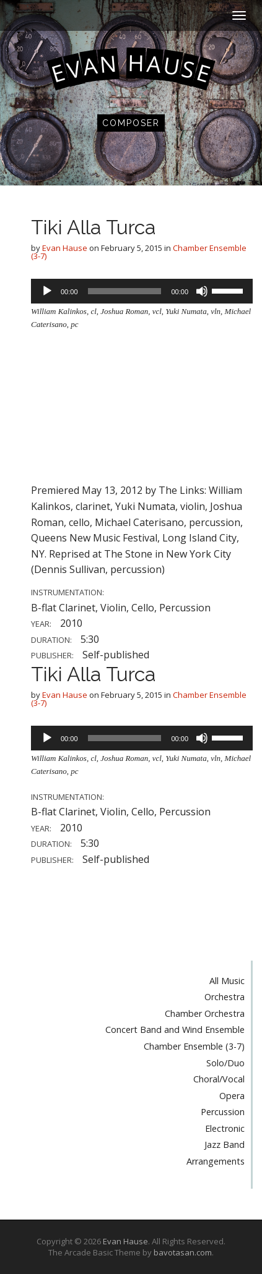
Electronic (225, 1128)
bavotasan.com (183, 1252)
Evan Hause (64, 247)
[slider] (125, 291)
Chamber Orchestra (205, 1013)
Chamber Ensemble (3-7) (194, 1046)
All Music (227, 981)
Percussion (223, 1112)
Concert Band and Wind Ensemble (175, 1029)
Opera (232, 1096)
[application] (142, 291)
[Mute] (202, 291)
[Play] (47, 291)
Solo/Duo (225, 1063)
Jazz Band (224, 1144)
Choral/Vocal (219, 1079)
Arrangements (215, 1161)
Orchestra (224, 997)
